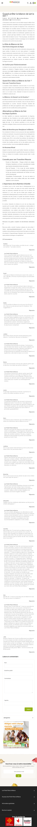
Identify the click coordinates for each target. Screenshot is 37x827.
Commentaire (7, 678)
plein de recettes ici (24, 144)
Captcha (6, 700)
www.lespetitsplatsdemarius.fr (15, 229)
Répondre (31, 249)
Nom (5, 662)
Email (8, 670)
